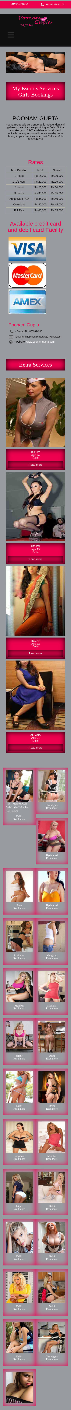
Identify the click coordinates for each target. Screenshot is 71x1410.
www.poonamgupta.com (40, 341)
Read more (19, 819)
